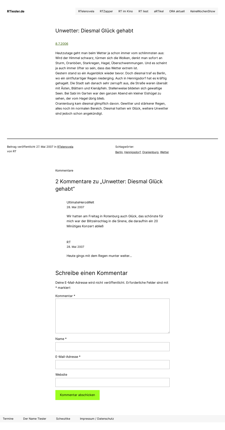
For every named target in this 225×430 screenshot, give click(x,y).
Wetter (164, 152)
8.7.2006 (61, 44)
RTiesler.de (15, 11)
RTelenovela (65, 146)
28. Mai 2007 (75, 207)
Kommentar (65, 296)
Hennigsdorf (132, 152)
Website (61, 374)
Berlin (119, 152)
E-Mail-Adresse (68, 357)
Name (61, 339)
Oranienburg (150, 152)
